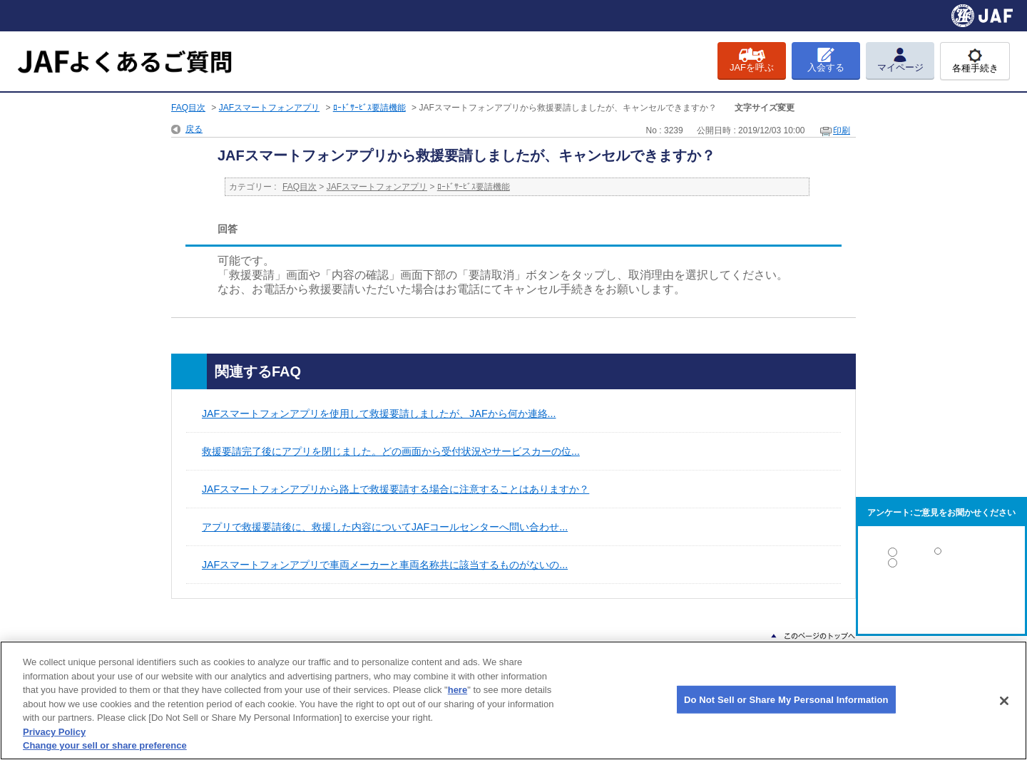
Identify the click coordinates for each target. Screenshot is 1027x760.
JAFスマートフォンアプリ (269, 108)
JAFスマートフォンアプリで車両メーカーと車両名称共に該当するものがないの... (385, 564)
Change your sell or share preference (105, 745)
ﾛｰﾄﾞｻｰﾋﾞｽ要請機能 (369, 108)
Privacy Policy (54, 731)
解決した (941, 555)
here (457, 689)
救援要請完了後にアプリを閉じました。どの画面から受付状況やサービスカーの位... (391, 451)
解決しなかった (941, 602)
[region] (513, 700)
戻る (194, 129)
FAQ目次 (188, 108)
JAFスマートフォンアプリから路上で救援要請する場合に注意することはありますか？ (395, 489)
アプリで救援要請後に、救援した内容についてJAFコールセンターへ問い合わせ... (385, 527)
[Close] (1004, 701)
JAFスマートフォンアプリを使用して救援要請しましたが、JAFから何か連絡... (379, 413)
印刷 (841, 130)
